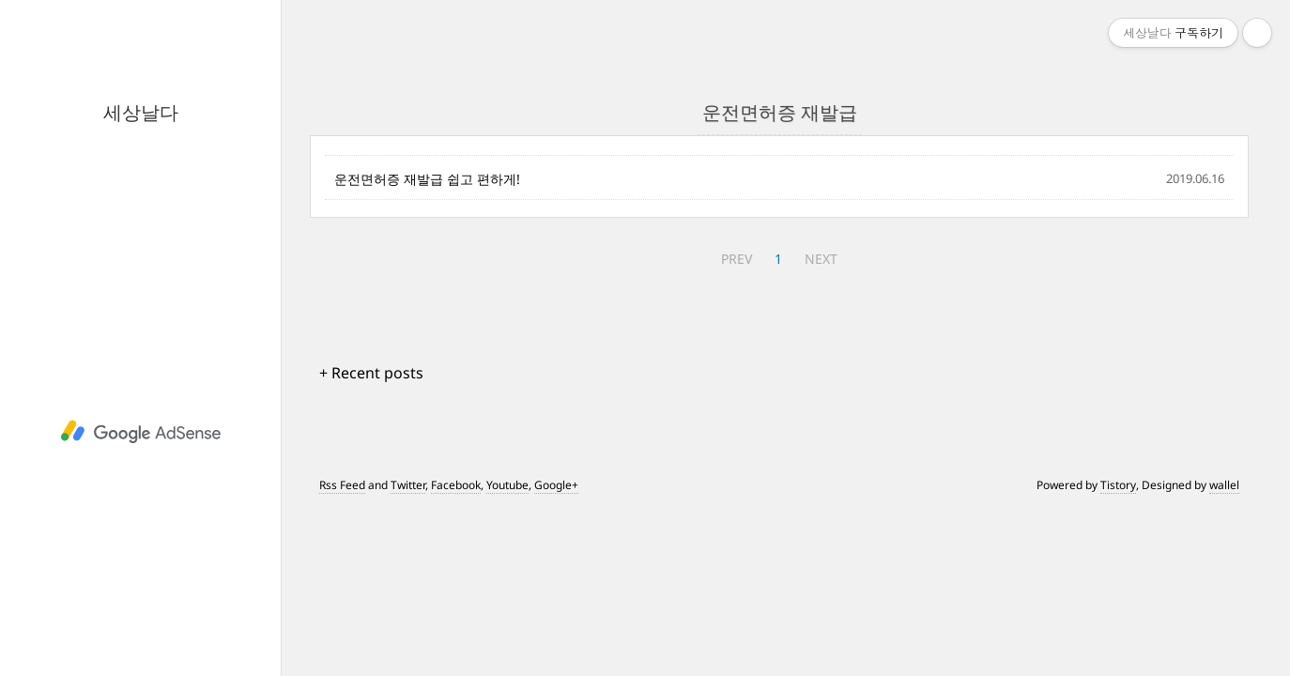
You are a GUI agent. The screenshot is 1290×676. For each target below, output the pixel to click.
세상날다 (140, 112)
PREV (736, 259)
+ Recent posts (371, 372)
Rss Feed (342, 485)
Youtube (507, 485)
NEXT (821, 259)
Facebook (456, 485)
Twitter (408, 485)
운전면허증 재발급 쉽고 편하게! (427, 179)
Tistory (1118, 485)
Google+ (556, 485)
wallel (1224, 485)
